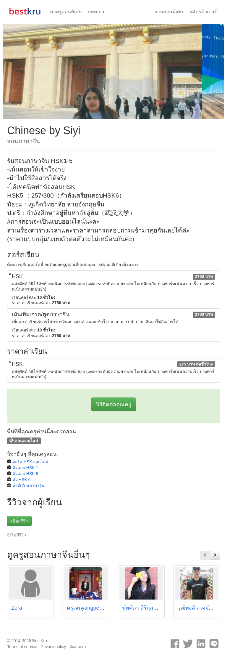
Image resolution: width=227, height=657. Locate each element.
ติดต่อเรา (77, 646)
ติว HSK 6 (21, 479)
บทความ (97, 11)
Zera (16, 608)
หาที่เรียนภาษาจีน (28, 485)
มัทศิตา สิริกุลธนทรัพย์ (147, 608)
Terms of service (22, 646)
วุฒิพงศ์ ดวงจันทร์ (198, 608)
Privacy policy (53, 646)
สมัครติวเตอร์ (203, 11)
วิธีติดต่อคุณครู (113, 404)
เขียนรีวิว (19, 521)
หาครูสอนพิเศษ (66, 11)
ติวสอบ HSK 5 (25, 473)
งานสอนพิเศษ (169, 11)
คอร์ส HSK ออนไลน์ (30, 461)
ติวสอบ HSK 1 (25, 467)
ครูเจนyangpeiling (88, 608)
